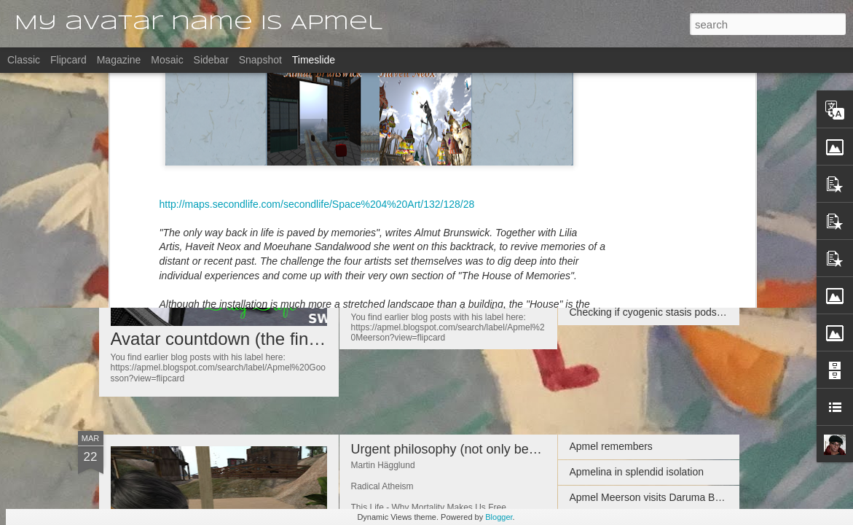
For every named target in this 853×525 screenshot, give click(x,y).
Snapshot (260, 60)
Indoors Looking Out (615, 286)
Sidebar (211, 60)
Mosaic (167, 60)
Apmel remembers (611, 235)
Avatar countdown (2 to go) (429, 173)
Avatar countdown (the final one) (236, 339)
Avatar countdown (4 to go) (429, 301)
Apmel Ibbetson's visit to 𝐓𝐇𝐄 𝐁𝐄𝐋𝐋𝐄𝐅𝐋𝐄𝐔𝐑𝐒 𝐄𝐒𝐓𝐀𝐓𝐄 (695, 184)
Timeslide (313, 60)
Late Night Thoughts (615, 210)
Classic (23, 60)
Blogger (498, 517)
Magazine (119, 60)
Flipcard (68, 60)
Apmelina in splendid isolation (637, 472)
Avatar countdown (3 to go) (429, 237)
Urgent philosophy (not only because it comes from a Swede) (528, 449)
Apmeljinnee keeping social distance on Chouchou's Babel (701, 261)
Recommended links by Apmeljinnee (652, 158)
